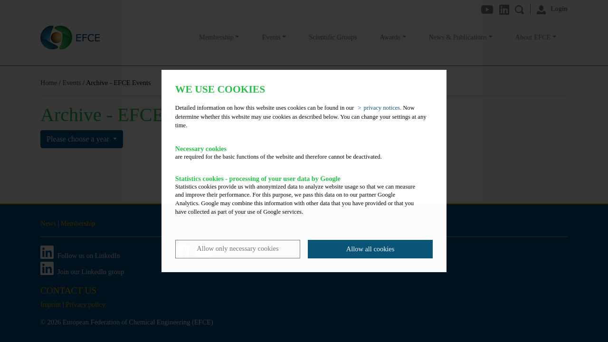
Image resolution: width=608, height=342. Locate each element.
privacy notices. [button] (382, 107)
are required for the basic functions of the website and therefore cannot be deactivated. (297, 152)
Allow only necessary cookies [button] (237, 248)
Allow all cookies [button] (370, 249)
